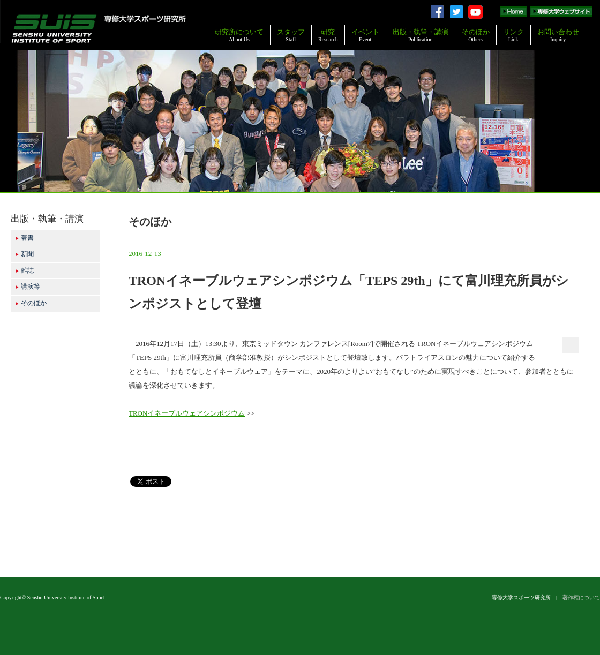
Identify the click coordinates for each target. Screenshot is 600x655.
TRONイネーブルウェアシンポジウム (187, 413)
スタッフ (291, 35)
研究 (328, 35)
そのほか (476, 35)
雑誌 (24, 270)
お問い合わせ (558, 35)
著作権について (581, 597)
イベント (365, 35)
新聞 (24, 254)
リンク (513, 35)
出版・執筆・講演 (420, 35)
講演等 (27, 286)
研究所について (239, 35)
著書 (24, 238)
